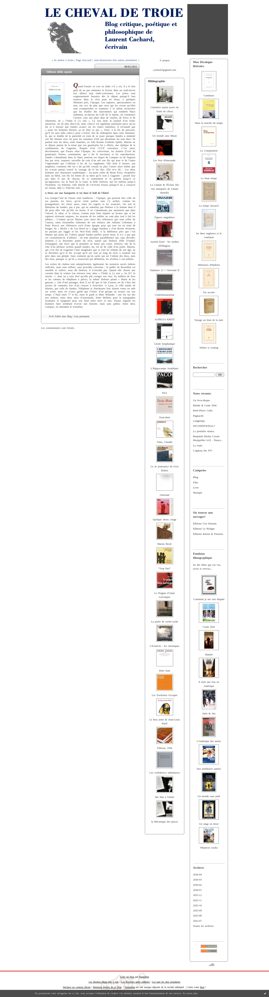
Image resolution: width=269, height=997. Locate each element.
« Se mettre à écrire (62, 60)
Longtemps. (199, 421)
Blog (195, 477)
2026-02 (197, 885)
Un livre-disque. (201, 400)
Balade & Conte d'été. (205, 405)
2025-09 (197, 910)
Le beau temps (209, 178)
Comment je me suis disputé (208, 599)
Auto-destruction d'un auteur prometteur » (116, 60)
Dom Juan (164, 670)
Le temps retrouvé (209, 205)
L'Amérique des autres (209, 741)
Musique (197, 492)
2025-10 (197, 905)
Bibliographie (156, 81)
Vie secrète (209, 292)
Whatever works (209, 847)
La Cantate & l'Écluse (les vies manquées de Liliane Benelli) (164, 188)
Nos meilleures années (209, 768)
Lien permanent (81, 316)
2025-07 (197, 921)
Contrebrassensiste (165, 294)
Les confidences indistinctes (165, 772)
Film (195, 482)
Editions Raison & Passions (208, 534)
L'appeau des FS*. (203, 450)
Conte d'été (209, 626)
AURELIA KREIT (165, 319)
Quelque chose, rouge (164, 519)
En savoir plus (190, 993)
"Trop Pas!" (164, 568)
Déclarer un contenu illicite (77, 987)
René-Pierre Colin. (203, 410)
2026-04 (197, 874)
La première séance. (204, 431)
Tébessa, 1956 (164, 748)
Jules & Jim (208, 713)
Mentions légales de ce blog (107, 987)
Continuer (209, 95)
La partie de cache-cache (164, 621)
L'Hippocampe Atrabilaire (164, 368)
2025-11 (197, 900)
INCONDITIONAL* (204, 426)
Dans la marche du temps (209, 123)
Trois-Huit (164, 417)
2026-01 (197, 890)
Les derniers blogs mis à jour (104, 982)
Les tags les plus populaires (166, 982)
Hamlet (209, 654)
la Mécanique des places (164, 821)
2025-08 (197, 915)
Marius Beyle (164, 544)
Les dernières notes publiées (135, 982)
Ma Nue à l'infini (164, 797)
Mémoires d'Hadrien (209, 265)
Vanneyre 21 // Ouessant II (164, 270)
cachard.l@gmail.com (164, 70)
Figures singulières (164, 217)
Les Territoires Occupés (164, 695)
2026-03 (197, 879)
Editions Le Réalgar (204, 528)
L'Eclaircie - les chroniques (164, 646)
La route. (198, 445)
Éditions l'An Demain (204, 523)
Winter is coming (209, 347)
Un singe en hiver (209, 824)
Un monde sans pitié (208, 796)
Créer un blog (127, 976)
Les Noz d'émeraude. (164, 160)
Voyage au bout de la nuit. (208, 320)
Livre (196, 487)
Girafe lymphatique (164, 343)
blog (202, 987)
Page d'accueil (83, 60)
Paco (164, 392)
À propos (164, 60)
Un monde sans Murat (164, 135)
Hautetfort (144, 976)
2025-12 (197, 895)
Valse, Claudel (164, 442)
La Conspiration (208, 150)
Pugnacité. (198, 415)
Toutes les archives (203, 926)
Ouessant (164, 495)
